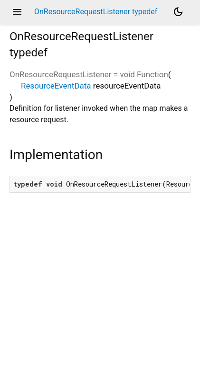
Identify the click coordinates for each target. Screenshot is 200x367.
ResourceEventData (56, 85)
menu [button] (17, 12)
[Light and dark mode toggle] (178, 11)
